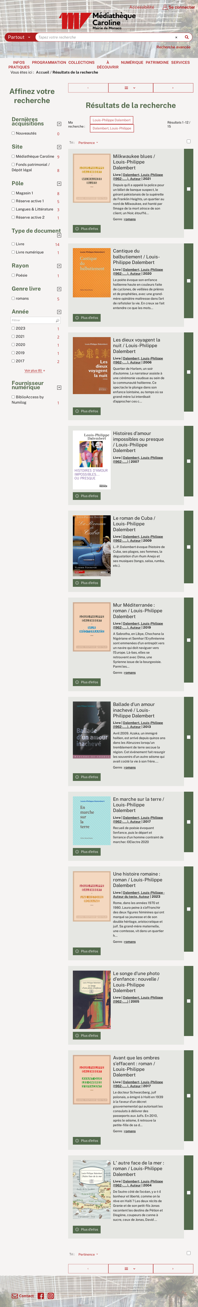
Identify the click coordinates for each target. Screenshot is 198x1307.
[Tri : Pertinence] (87, 142)
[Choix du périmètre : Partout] (20, 37)
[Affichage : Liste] (131, 87)
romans (130, 219)
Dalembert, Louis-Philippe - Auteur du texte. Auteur (139, 894)
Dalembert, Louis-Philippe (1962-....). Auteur (138, 177)
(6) (35, 370)
